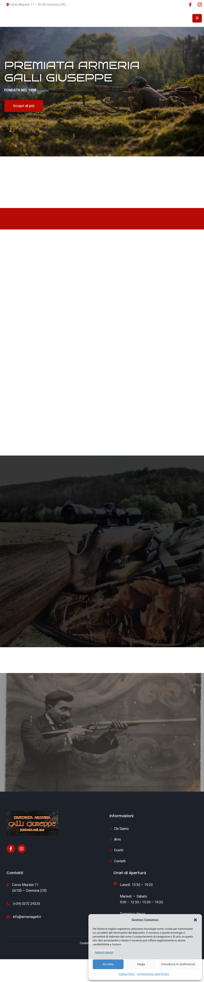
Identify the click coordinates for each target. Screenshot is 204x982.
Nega (141, 964)
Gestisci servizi (104, 952)
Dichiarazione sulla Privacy (153, 974)
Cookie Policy (127, 974)
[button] (195, 920)
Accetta (108, 964)
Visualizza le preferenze (178, 964)
